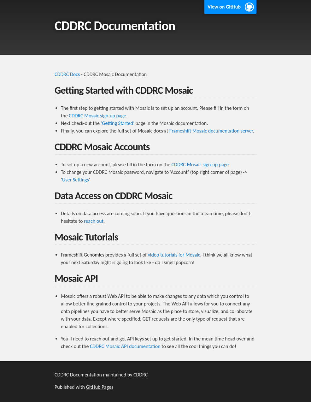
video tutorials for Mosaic (174, 255)
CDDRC (140, 375)
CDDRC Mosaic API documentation (125, 346)
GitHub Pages (100, 387)
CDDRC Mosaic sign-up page (97, 116)
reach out (93, 221)
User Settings (75, 180)
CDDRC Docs (67, 74)
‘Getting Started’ (117, 123)
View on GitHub (224, 7)
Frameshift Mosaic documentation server (211, 131)
